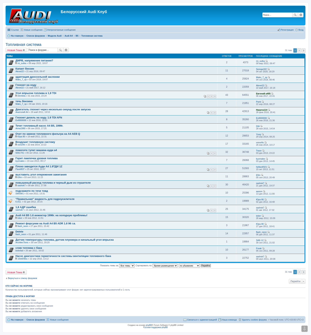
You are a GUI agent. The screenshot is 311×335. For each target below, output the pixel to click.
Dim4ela (21, 96)
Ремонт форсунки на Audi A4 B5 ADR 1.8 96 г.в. (45, 223)
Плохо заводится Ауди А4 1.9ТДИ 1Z (38, 166)
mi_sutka (21, 63)
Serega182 (261, 69)
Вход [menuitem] (301, 30)
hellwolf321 (261, 167)
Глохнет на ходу (25, 84)
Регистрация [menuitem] (287, 30)
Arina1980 (20, 128)
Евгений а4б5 (263, 93)
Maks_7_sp (21, 79)
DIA (258, 126)
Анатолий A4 (21, 112)
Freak (259, 248)
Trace (259, 150)
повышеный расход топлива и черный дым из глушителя (53, 182)
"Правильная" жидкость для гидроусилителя (44, 199)
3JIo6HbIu (22, 259)
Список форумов (35, 320)
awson (259, 191)
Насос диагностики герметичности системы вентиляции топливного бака (63, 256)
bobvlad (19, 250)
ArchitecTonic (21, 242)
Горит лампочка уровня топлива (36, 158)
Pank (258, 102)
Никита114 (261, 110)
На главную (17, 320)
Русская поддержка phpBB (155, 327)
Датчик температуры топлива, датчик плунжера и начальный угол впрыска (64, 239)
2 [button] (299, 50)
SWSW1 (19, 193)
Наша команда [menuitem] (229, 320)
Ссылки (15, 30)
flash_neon (22, 226)
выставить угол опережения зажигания (41, 174)
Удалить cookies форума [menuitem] (254, 320)
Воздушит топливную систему (35, 141)
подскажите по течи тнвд (31, 190)
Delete (19, 231)
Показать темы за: (117, 265)
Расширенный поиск (300, 15)
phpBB (149, 325)
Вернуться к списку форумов (22, 278)
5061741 (19, 153)
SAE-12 (260, 240)
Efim (19, 177)
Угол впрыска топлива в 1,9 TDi (35, 93)
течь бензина (24, 101)
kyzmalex (20, 161)
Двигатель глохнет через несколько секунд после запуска (53, 109)
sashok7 (21, 185)
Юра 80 (21, 136)
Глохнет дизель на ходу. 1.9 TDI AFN (38, 117)
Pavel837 (20, 169)
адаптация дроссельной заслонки (37, 76)
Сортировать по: (157, 265)
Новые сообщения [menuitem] (33, 30)
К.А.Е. (18, 201)
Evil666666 (20, 120)
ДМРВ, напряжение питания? (34, 60)
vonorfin (21, 144)
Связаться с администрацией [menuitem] (202, 320)
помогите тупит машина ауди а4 (36, 150)
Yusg (258, 134)
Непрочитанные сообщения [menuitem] (61, 30)
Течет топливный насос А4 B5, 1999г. (39, 125)
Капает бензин (24, 68)
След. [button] (303, 50)
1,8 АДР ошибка (25, 207)
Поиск (295, 15)
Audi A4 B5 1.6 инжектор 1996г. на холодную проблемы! (51, 215)
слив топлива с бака (28, 247)
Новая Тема (14, 50)
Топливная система (23, 44)
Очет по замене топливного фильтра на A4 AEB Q (47, 133)
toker (19, 218)
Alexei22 (19, 71)
